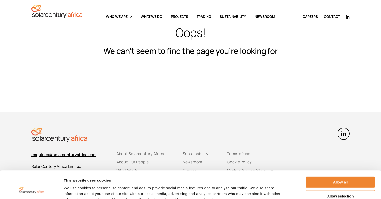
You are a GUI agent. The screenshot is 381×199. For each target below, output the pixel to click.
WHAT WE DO (151, 16)
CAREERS (310, 16)
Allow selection (340, 170)
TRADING (204, 16)
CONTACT (332, 16)
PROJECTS (179, 16)
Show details (255, 190)
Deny (340, 183)
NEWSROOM (265, 16)
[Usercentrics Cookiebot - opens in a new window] (31, 189)
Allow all (340, 156)
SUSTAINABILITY (233, 16)
